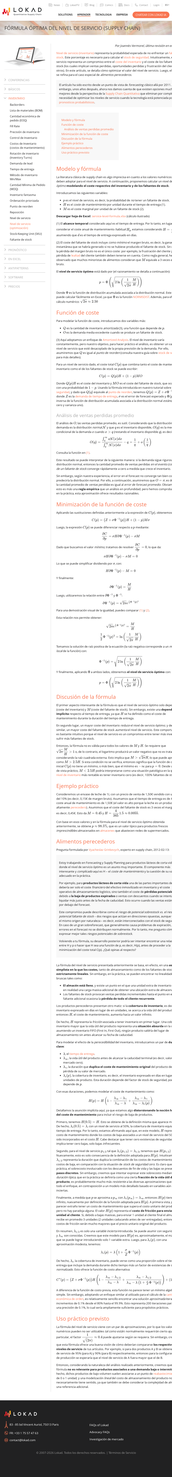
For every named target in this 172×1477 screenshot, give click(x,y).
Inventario (16, 98)
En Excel (14, 259)
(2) (147, 610)
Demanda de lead (21, 163)
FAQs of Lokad (99, 1425)
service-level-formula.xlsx (109, 216)
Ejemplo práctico (72, 143)
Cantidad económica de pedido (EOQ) (25, 118)
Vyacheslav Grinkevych (104, 850)
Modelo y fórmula (73, 120)
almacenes (107, 831)
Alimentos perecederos (77, 148)
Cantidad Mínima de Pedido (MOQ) (27, 187)
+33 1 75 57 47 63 (26, 1433)
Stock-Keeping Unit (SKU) (26, 234)
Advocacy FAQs (99, 1432)
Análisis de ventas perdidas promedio (89, 129)
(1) (87, 453)
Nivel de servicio (20, 218)
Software (15, 277)
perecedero (78, 807)
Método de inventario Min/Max (24, 177)
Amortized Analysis (115, 340)
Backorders (17, 105)
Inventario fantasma (23, 195)
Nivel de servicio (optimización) (20, 226)
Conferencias (18, 80)
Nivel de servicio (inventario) (75, 53)
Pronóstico (17, 250)
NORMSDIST (141, 297)
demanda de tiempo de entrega (96, 396)
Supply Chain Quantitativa (123, 93)
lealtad (75, 255)
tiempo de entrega (82, 1054)
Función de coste (72, 125)
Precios (14, 286)
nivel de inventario (68, 775)
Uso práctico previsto (75, 152)
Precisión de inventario (24, 132)
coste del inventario (128, 62)
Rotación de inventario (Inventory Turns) (24, 156)
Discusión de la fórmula (76, 139)
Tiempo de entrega (22, 169)
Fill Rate (15, 126)
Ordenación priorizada (24, 201)
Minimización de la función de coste (84, 134)
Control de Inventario (23, 138)
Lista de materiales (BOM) (26, 110)
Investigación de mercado (106, 1439)
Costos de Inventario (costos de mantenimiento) (27, 146)
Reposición (17, 212)
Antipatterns (18, 268)
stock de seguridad (136, 57)
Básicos (14, 89)
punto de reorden (120, 392)
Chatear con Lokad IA (151, 15)
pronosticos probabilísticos (76, 102)
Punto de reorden (21, 206)
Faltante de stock (21, 239)
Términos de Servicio (122, 1453)
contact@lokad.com (23, 1440)
